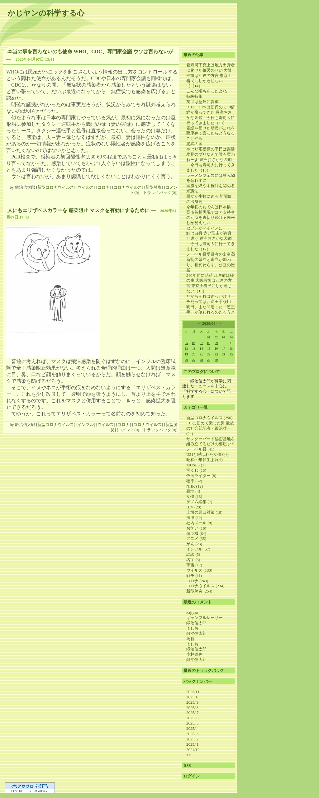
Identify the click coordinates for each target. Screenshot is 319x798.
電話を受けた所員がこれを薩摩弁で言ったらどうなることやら (210, 133)
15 (208, 348)
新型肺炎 (153, 187)
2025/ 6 (192, 717)
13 (193, 348)
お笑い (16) (196, 528)
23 (216, 354)
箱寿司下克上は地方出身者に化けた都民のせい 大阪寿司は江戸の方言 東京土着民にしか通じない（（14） (210, 75)
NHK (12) (194, 486)
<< (199, 323)
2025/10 (193, 697)
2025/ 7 (192, 712)
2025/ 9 (192, 702)
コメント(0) (128, 429)
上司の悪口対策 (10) (204, 512)
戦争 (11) (194, 575)
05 (186, 343)
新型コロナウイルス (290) (209, 417)
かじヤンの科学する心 (45, 13)
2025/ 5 (192, 723)
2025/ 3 (192, 733)
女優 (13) (194, 496)
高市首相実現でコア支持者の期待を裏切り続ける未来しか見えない (210, 217)
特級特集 (194, 96)
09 (216, 343)
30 (216, 359)
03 (223, 337)
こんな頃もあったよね (206, 91)
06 (193, 343)
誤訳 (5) (193, 554)
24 (223, 354)
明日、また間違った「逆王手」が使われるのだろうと (210, 309)
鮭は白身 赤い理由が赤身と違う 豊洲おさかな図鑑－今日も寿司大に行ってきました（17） (210, 241)
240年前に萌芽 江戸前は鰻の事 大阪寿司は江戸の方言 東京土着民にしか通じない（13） (210, 283)
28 (201, 359)
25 (231, 354)
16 (216, 348)
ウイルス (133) (199, 570)
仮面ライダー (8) (201, 475)
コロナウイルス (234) (205, 585)
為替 (190, 638)
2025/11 (192, 691)
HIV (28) (193, 507)
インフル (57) (198, 549)
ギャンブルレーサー (204, 617)
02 (216, 337)
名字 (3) (193, 559)
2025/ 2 (192, 739)
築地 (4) (193, 491)
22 (208, 354)
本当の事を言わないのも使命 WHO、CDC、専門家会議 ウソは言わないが (90, 51)
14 (201, 348)
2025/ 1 (192, 744)
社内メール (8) (199, 523)
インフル (86, 424)
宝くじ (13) (196, 470)
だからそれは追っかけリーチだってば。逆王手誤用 (210, 299)
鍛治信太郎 (196, 623)
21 (201, 354)
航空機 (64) (196, 533)
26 (186, 359)
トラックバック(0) (159, 192)
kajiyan (192, 612)
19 (186, 354)
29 (208, 359)
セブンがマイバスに (204, 228)
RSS (187, 765)
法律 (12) (194, 517)
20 (193, 354)
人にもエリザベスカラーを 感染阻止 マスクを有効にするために (78, 210)
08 (208, 343)
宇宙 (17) (194, 565)
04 (231, 337)
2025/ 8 (192, 707)
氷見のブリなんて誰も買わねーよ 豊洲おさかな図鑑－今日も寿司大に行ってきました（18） (210, 162)
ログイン (191, 776)
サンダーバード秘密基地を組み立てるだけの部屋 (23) (210, 441)
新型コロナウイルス (55, 187)
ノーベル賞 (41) (200, 449)
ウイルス (86, 187)
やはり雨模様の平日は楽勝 (210, 149)
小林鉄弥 (194, 654)
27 (193, 359)
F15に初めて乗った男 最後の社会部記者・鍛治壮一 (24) (210, 428)
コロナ (104, 187)
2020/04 (209, 323)
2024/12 (193, 749)
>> (219, 323)
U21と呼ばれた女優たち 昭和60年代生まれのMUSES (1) (210, 459)
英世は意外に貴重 (202, 101)
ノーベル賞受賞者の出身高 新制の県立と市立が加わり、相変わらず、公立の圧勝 (210, 262)
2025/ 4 (192, 728)
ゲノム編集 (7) (199, 501)
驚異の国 (194, 143)
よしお (192, 628)
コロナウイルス (127, 187)
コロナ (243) (197, 580)
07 (201, 343)
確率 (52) (194, 481)
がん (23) (194, 543)
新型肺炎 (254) (199, 591)
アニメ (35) (196, 538)
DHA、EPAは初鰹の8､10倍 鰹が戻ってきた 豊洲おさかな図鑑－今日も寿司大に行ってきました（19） (210, 115)
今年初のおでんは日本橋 (208, 207)
